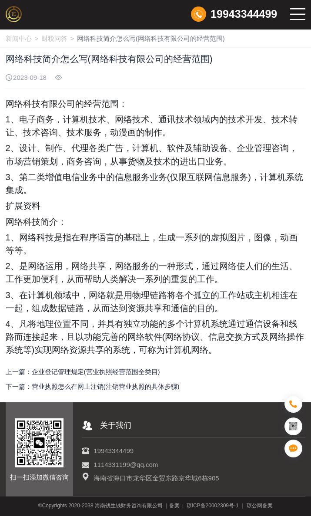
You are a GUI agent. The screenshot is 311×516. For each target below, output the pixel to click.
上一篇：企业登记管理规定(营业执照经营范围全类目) (83, 371)
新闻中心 (19, 38)
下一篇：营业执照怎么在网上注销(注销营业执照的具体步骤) (93, 386)
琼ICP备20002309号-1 (213, 506)
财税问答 (54, 38)
